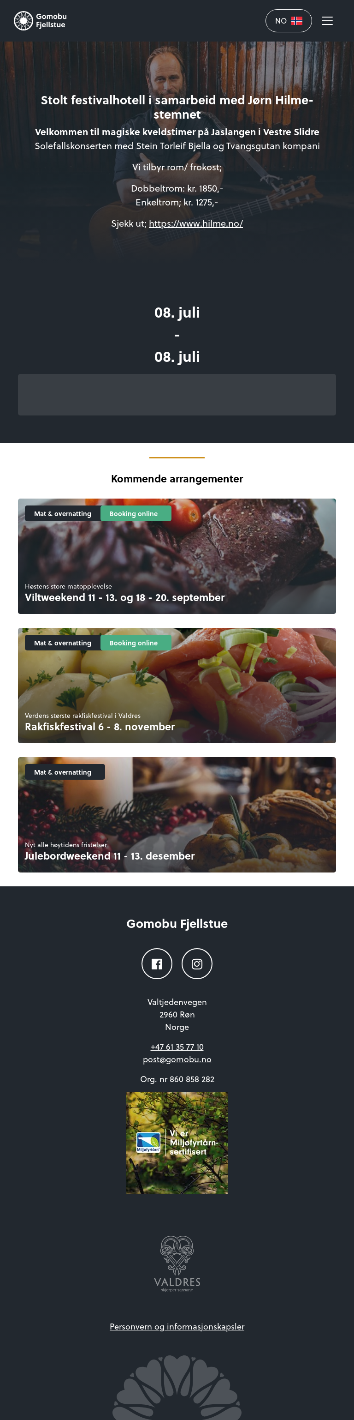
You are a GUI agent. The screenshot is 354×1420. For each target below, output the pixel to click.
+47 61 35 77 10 (177, 1046)
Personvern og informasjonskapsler (177, 1326)
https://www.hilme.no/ (196, 223)
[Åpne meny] (327, 21)
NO (288, 20)
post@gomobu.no (177, 1059)
